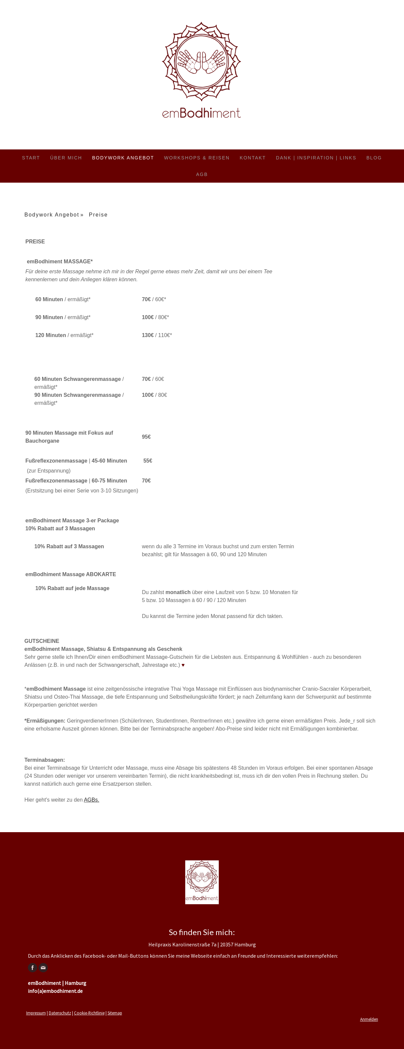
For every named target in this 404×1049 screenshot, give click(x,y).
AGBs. (91, 800)
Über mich (66, 157)
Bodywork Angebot (123, 157)
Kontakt (253, 157)
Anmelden (369, 1019)
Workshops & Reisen (197, 157)
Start (31, 157)
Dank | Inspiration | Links (316, 157)
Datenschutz (60, 1012)
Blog (374, 157)
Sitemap (115, 1012)
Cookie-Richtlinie (89, 1012)
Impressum (36, 1012)
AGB (202, 174)
